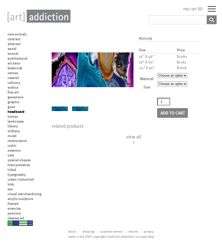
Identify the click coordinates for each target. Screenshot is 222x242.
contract (14, 39)
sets (11, 155)
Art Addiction (38, 16)
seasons (14, 150)
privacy (149, 231)
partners (14, 213)
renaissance (17, 140)
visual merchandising (24, 194)
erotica (13, 87)
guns (11, 107)
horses (13, 116)
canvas (13, 73)
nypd (12, 223)
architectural (17, 58)
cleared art (16, 218)
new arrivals (17, 34)
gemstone (15, 97)
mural (12, 136)
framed (13, 203)
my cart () (193, 8)
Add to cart (172, 112)
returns (133, 231)
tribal (12, 170)
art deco (14, 63)
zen (10, 189)
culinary (14, 82)
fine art (13, 92)
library (13, 126)
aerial (12, 49)
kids (11, 184)
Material (146, 78)
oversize (14, 208)
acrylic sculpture (20, 199)
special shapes (19, 160)
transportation (19, 165)
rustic (12, 145)
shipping (88, 231)
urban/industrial (21, 179)
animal (13, 53)
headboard (16, 111)
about (72, 231)
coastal (13, 78)
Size (146, 87)
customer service (111, 231)
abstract (14, 44)
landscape (16, 121)
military (14, 131)
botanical (15, 68)
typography (17, 174)
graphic (14, 102)
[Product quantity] (163, 101)
